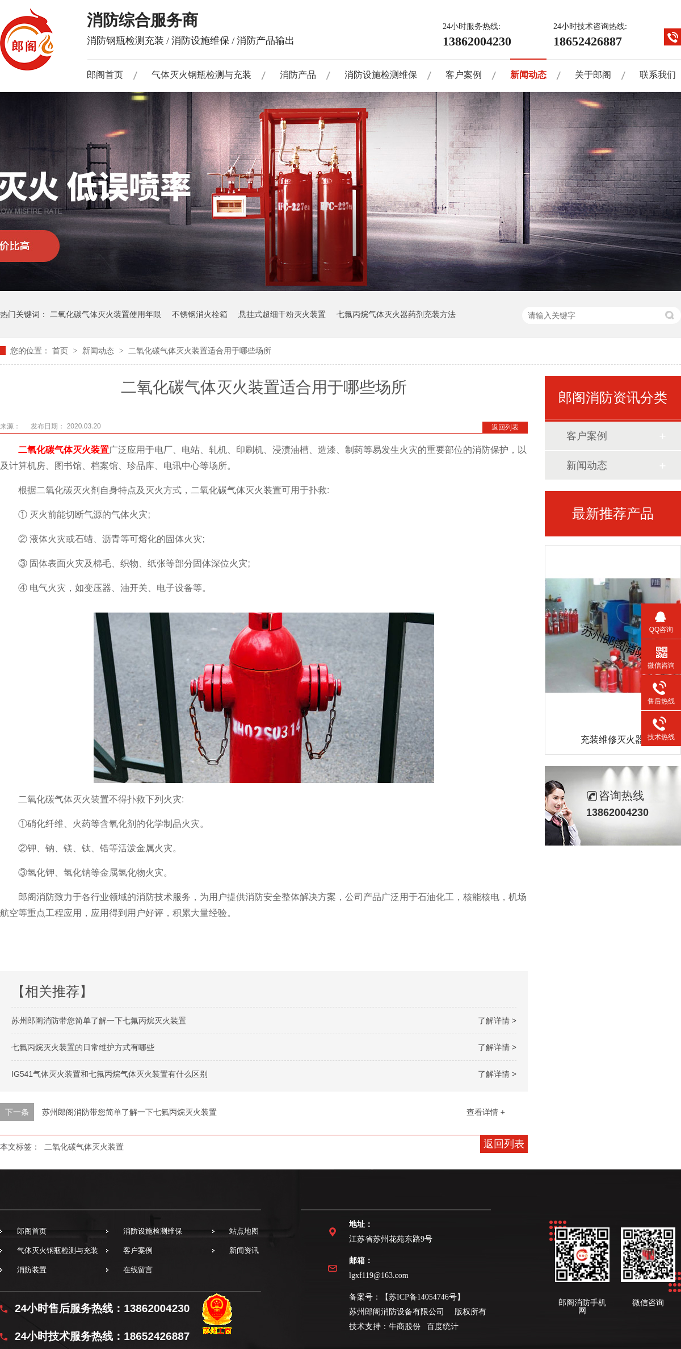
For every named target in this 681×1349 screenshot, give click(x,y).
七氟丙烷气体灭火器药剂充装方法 (396, 314)
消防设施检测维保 (380, 75)
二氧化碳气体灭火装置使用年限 (105, 314)
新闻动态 (528, 75)
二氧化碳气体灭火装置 (63, 450)
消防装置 (32, 1269)
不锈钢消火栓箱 (200, 314)
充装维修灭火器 (612, 739)
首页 (61, 350)
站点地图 (244, 1231)
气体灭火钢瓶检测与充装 (201, 75)
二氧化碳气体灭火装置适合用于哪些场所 (199, 350)
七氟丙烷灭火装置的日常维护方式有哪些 (82, 1047)
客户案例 (463, 75)
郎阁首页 (105, 75)
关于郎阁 (593, 75)
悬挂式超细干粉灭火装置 (282, 314)
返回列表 (505, 427)
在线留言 (138, 1269)
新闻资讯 (244, 1250)
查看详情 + (485, 1112)
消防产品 (298, 75)
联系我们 (658, 75)
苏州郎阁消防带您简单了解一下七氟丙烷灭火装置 (98, 1020)
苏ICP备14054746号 (423, 1297)
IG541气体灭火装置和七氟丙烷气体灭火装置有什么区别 (109, 1074)
